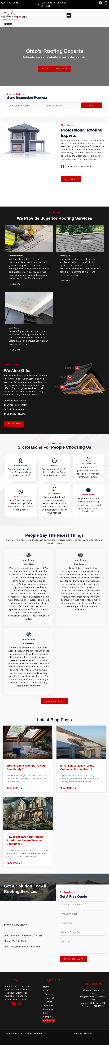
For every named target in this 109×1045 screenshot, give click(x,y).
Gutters (49, 1005)
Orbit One (88, 1033)
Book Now (48, 1020)
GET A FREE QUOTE (73, 959)
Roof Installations (16, 256)
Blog (45, 1013)
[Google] (19, 1003)
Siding (49, 1002)
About (46, 990)
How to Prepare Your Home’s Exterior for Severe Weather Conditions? (24, 840)
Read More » (14, 788)
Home (46, 986)
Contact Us (49, 1016)
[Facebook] (13, 1003)
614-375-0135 (97, 990)
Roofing (50, 998)
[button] (69, 15)
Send (91, 105)
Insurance (48, 1009)
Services (49, 994)
